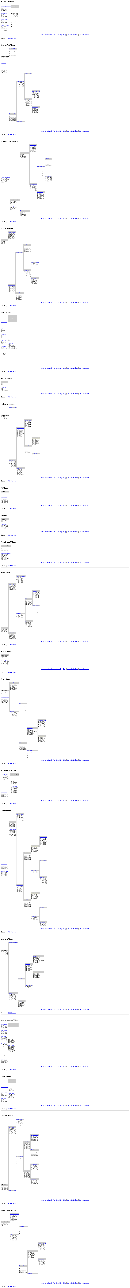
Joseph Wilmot (3, 1098)
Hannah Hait (33, 916)
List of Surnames (84, 35)
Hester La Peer (23, 210)
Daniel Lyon (3, 316)
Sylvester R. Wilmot (4, 871)
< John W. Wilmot (4, 1050)
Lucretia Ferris (27, 99)
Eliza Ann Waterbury (5, 697)
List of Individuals (72, 35)
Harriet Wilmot (3, 1036)
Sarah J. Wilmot (4, 1059)
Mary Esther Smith (12, 829)
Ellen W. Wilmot (4, 864)
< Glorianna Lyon (4, 322)
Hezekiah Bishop (27, 852)
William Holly (28, 598)
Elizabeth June (35, 107)
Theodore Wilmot (4, 1092)
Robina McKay (11, 632)
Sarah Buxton (11, 1093)
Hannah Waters (19, 121)
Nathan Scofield (43, 860)
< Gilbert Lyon (3, 346)
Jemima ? (27, 621)
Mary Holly (35, 971)
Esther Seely (21, 742)
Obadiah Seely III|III (42, 720)
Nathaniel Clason (28, 73)
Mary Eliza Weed (4, 524)
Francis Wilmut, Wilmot (14, 682)
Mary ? (2, 69)
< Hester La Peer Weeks (5, 177)
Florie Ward (3, 62)
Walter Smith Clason (20, 81)
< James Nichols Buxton (5, 782)
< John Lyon (3, 328)
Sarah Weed (42, 877)
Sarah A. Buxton (4, 792)
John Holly (35, 591)
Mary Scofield (34, 870)
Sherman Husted (4, 660)
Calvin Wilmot (11, 1127)
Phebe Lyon (3, 387)
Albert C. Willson (12, 48)
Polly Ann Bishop (19, 885)
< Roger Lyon (3, 340)
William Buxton (14, 786)
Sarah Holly (29, 750)
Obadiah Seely (30, 728)
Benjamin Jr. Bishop (43, 837)
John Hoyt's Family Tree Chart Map (51, 35)
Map (64, 35)
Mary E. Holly (19, 613)
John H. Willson (4, 13)
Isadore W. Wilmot (4, 1087)
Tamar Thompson (36, 605)
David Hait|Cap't (43, 907)
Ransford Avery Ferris (36, 91)
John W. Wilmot (12, 584)
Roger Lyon (10, 343)
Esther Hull (12, 711)
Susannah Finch (41, 735)
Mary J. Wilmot (4, 1030)
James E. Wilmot (4, 1024)
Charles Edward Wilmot (20, 576)
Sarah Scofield (4, 497)
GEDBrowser (12, 38)
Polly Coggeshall (27, 899)
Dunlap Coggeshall (34, 892)
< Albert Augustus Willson (6, 6)
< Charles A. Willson (5, 25)
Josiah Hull (21, 703)
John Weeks (12, 206)
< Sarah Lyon (3, 334)
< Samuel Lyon (3, 358)
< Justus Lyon (3, 352)
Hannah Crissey (43, 922)
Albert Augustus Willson (24, 152)
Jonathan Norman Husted (6, 553)
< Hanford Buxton (4, 774)
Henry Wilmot (3, 1080)
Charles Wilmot (4, 1043)
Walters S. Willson (4, 19)
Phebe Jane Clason (14, 19)
